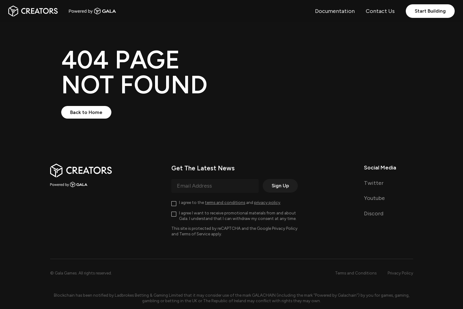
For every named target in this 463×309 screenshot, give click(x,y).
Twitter (374, 183)
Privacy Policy (284, 228)
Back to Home (86, 112)
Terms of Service (194, 233)
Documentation (335, 11)
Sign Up (280, 186)
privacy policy (267, 202)
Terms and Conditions (356, 272)
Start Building (430, 11)
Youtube (374, 198)
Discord (373, 213)
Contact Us (380, 11)
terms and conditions (225, 202)
